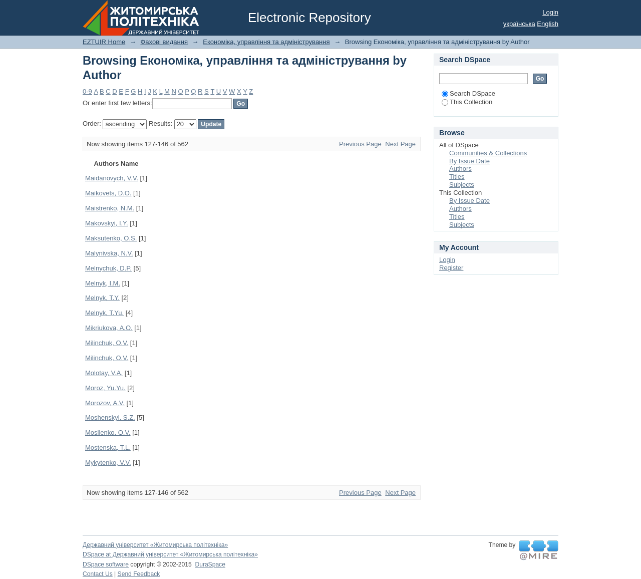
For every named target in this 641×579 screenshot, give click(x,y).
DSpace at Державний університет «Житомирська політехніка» (170, 554)
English (547, 24)
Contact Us (98, 573)
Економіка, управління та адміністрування (266, 42)
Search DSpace (468, 93)
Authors (460, 168)
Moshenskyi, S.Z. (110, 417)
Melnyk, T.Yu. (104, 313)
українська (519, 24)
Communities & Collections (488, 153)
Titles (457, 176)
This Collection (467, 102)
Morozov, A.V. (105, 403)
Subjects (461, 184)
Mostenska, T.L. (108, 447)
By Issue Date (469, 161)
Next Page (400, 144)
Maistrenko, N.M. (109, 208)
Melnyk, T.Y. (102, 298)
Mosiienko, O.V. (108, 432)
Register (451, 267)
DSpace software (106, 564)
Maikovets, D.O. (108, 193)
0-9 (87, 91)
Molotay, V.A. (104, 373)
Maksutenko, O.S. (111, 238)
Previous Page (360, 144)
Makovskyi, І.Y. (106, 223)
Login (550, 12)
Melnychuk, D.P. (108, 268)
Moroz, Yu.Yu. (105, 388)
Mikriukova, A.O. (109, 328)
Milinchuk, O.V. (106, 343)
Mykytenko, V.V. (108, 462)
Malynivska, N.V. (109, 253)
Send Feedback (139, 573)
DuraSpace (210, 564)
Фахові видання (164, 42)
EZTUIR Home (104, 42)
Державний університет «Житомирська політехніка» (155, 544)
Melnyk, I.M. (102, 283)
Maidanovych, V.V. (111, 178)
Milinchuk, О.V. (106, 358)
